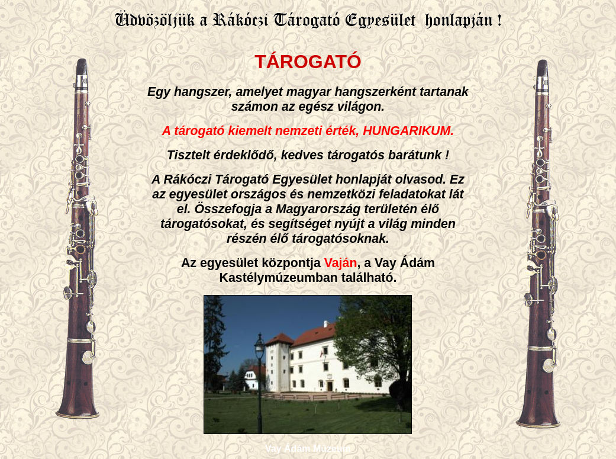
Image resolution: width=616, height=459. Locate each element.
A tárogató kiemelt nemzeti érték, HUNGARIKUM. (308, 131)
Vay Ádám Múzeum (308, 449)
